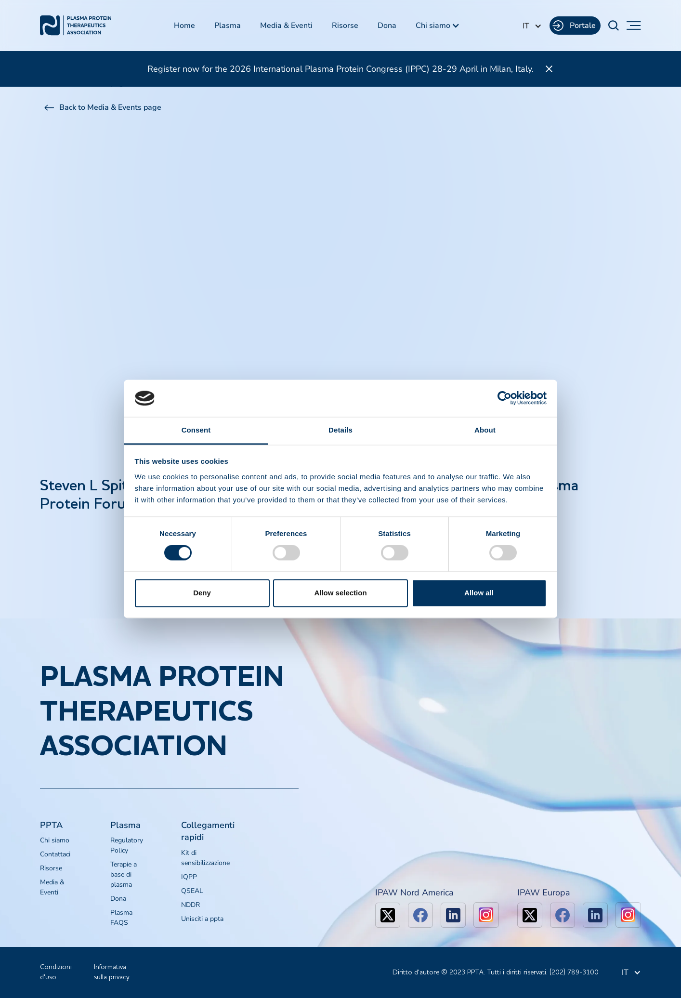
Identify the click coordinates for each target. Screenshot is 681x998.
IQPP (189, 876)
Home (184, 25)
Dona (387, 25)
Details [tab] (340, 430)
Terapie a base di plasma (123, 874)
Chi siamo (54, 840)
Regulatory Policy (126, 845)
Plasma (227, 25)
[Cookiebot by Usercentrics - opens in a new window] (504, 398)
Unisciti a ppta (202, 918)
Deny (202, 593)
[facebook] (420, 915)
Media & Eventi (286, 25)
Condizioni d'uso (56, 972)
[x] (387, 915)
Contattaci (55, 854)
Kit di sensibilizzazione (205, 857)
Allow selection (340, 593)
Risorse (345, 25)
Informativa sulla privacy (112, 972)
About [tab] (485, 430)
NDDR (190, 904)
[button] (438, 25)
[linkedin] (453, 915)
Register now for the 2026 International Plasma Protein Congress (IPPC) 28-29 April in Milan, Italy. (340, 69)
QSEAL (192, 890)
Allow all (479, 593)
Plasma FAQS (121, 917)
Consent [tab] (196, 430)
